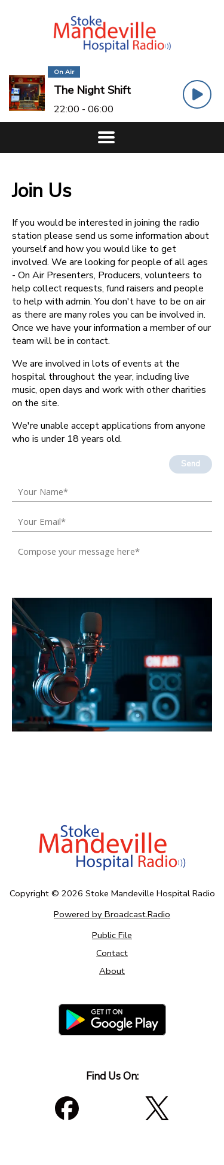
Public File (112, 935)
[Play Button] (197, 94)
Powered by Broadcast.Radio (112, 914)
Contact (112, 953)
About (112, 971)
